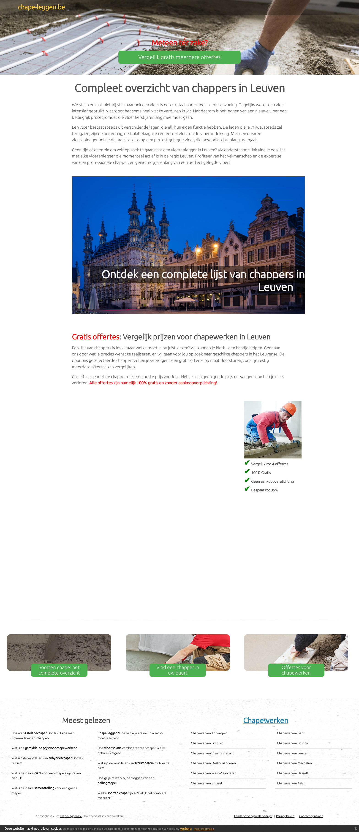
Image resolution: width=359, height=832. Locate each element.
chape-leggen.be (71, 816)
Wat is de (44, 748)
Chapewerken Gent (291, 733)
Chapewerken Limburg (207, 743)
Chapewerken (265, 720)
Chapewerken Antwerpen (209, 733)
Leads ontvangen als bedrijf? (253, 816)
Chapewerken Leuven (292, 753)
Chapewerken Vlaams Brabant (212, 753)
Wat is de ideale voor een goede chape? (44, 790)
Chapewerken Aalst (291, 783)
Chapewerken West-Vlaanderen (213, 773)
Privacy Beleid (285, 816)
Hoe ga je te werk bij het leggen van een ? (126, 780)
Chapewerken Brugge (292, 743)
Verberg (186, 828)
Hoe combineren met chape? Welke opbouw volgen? (132, 750)
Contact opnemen (311, 816)
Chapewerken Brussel (206, 783)
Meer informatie (204, 828)
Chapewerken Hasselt (292, 773)
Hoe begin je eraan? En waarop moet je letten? (130, 735)
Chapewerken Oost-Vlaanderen (213, 763)
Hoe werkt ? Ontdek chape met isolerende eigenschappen (42, 735)
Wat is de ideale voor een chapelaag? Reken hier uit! (46, 775)
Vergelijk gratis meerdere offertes (179, 57)
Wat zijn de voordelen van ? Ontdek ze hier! (47, 760)
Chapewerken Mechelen (294, 763)
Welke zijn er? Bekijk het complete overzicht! (132, 795)
